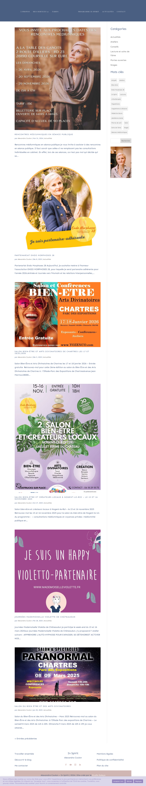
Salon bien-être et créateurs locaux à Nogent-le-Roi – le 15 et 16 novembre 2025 (56, 498)
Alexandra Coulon (25, 138)
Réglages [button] (138, 781)
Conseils (114, 46)
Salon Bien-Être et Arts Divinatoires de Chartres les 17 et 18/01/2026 (52, 352)
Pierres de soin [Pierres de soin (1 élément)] (116, 123)
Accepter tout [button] (118, 781)
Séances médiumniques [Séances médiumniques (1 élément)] (119, 132)
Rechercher (126, 141)
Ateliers (114, 42)
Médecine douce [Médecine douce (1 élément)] (116, 113)
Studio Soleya (98, 775)
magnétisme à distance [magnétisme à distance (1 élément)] (119, 108)
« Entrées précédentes (26, 738)
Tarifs (56, 11)
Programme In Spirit (87, 11)
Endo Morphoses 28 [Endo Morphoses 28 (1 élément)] (117, 90)
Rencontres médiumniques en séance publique (44, 134)
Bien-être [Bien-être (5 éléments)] (114, 85)
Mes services (40, 11)
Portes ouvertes (118, 60)
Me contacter (21, 765)
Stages (114, 65)
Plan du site (102, 765)
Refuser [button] (129, 781)
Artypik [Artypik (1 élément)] (113, 80)
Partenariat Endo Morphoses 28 (34, 255)
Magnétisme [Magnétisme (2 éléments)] (115, 104)
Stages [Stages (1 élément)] (126, 127)
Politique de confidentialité (110, 759)
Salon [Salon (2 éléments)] (126, 123)
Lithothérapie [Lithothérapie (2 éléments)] (116, 99)
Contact (120, 11)
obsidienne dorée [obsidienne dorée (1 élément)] (117, 118)
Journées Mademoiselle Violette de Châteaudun (45, 617)
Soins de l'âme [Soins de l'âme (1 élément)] (116, 127)
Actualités (107, 11)
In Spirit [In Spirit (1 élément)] (114, 94)
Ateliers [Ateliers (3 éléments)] (122, 80)
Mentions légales (105, 754)
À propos (26, 11)
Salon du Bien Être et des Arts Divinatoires (43, 706)
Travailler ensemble (24, 754)
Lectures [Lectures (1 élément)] (123, 94)
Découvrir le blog (23, 759)
